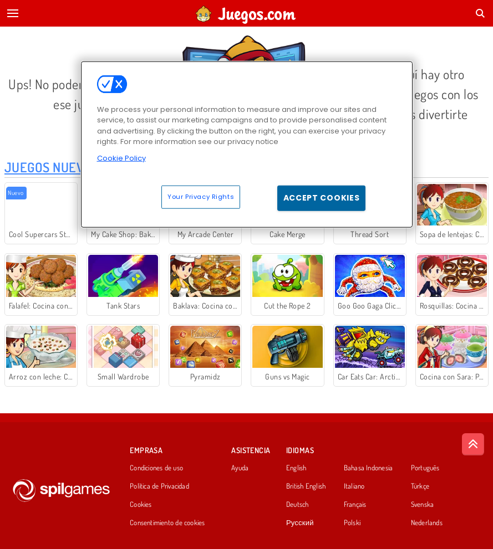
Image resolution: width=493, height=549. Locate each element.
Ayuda (239, 468)
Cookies (141, 505)
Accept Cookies (321, 197)
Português (425, 468)
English (296, 468)
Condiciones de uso (156, 468)
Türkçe (420, 486)
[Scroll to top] (473, 444)
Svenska (422, 505)
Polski (352, 523)
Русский (300, 523)
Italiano (354, 486)
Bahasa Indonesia (368, 468)
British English (306, 486)
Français (355, 505)
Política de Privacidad (159, 486)
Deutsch (297, 505)
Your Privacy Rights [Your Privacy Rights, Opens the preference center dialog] (200, 196)
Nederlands (427, 523)
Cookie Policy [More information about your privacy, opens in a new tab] (121, 157)
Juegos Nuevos (51, 167)
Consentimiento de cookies (167, 523)
